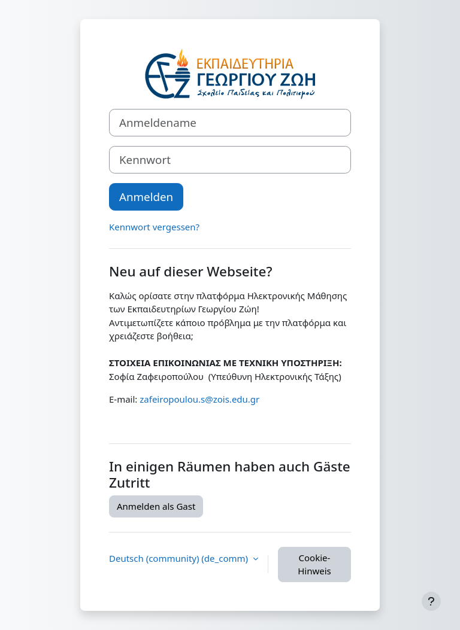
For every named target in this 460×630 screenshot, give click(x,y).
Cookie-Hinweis (314, 564)
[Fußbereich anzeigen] (431, 601)
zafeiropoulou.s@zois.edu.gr (199, 399)
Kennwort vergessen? (154, 227)
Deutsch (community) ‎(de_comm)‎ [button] (179, 558)
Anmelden (146, 196)
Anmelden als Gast (156, 506)
